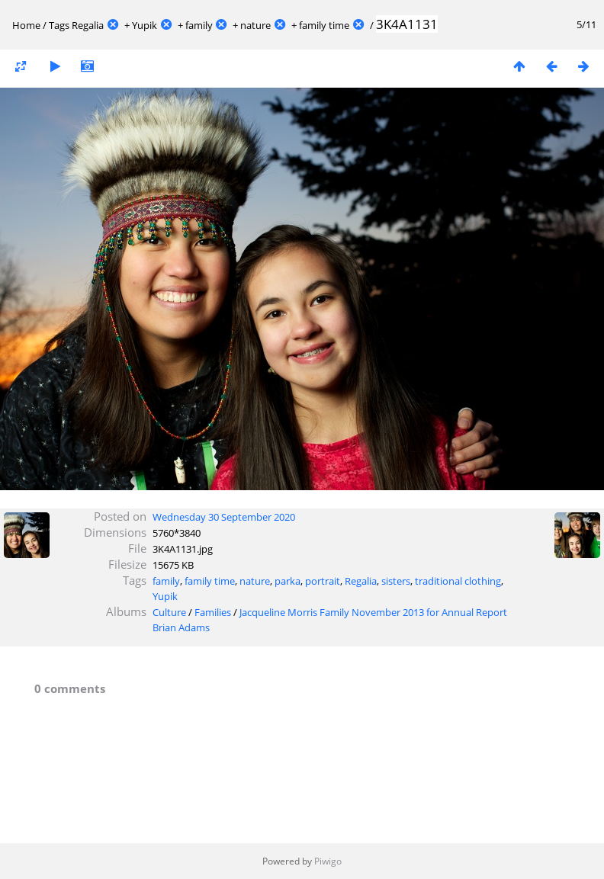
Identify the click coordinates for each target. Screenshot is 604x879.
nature (255, 25)
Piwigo (328, 861)
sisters (395, 581)
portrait (322, 581)
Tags (59, 25)
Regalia (88, 25)
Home (26, 25)
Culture (169, 612)
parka (287, 581)
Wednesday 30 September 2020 (224, 517)
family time (324, 25)
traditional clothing (458, 581)
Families (212, 612)
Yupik (144, 25)
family (199, 25)
